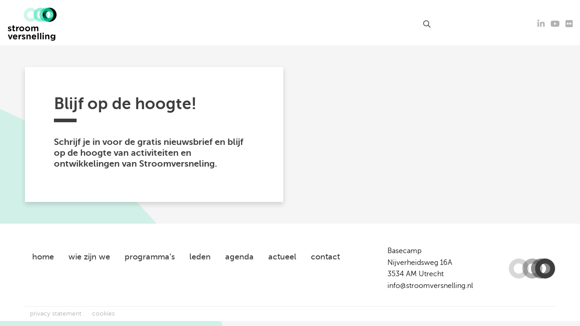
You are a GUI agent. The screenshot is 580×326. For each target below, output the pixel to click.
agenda (211, 24)
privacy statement (56, 313)
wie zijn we (89, 256)
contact (401, 24)
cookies (103, 313)
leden (322, 24)
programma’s (150, 256)
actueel (176, 24)
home (43, 256)
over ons (356, 24)
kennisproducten (265, 24)
